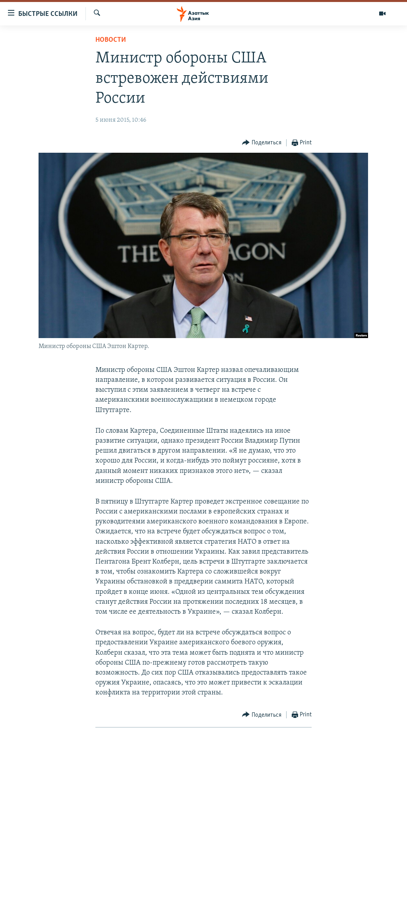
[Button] (261, 143)
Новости (110, 40)
